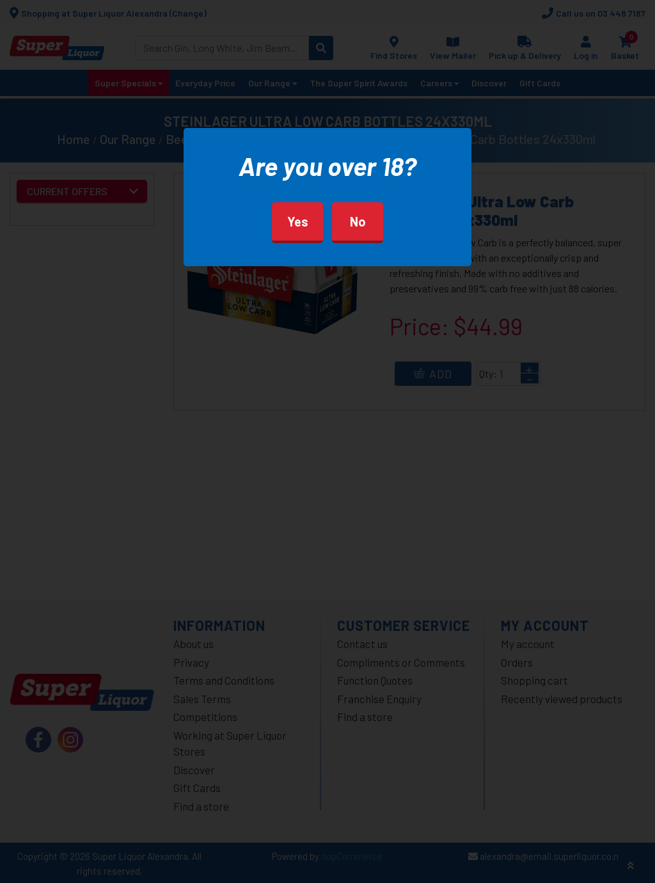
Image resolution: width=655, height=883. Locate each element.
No (358, 221)
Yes (297, 221)
